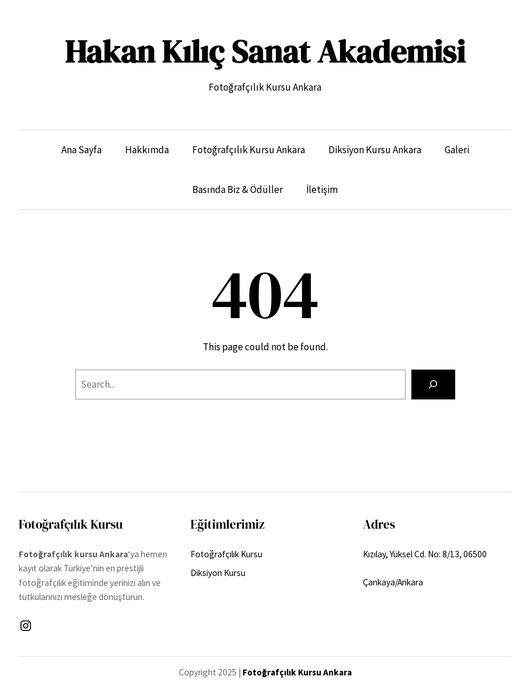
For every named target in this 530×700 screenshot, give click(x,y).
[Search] (433, 384)
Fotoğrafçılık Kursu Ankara (297, 672)
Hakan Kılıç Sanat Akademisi (265, 51)
